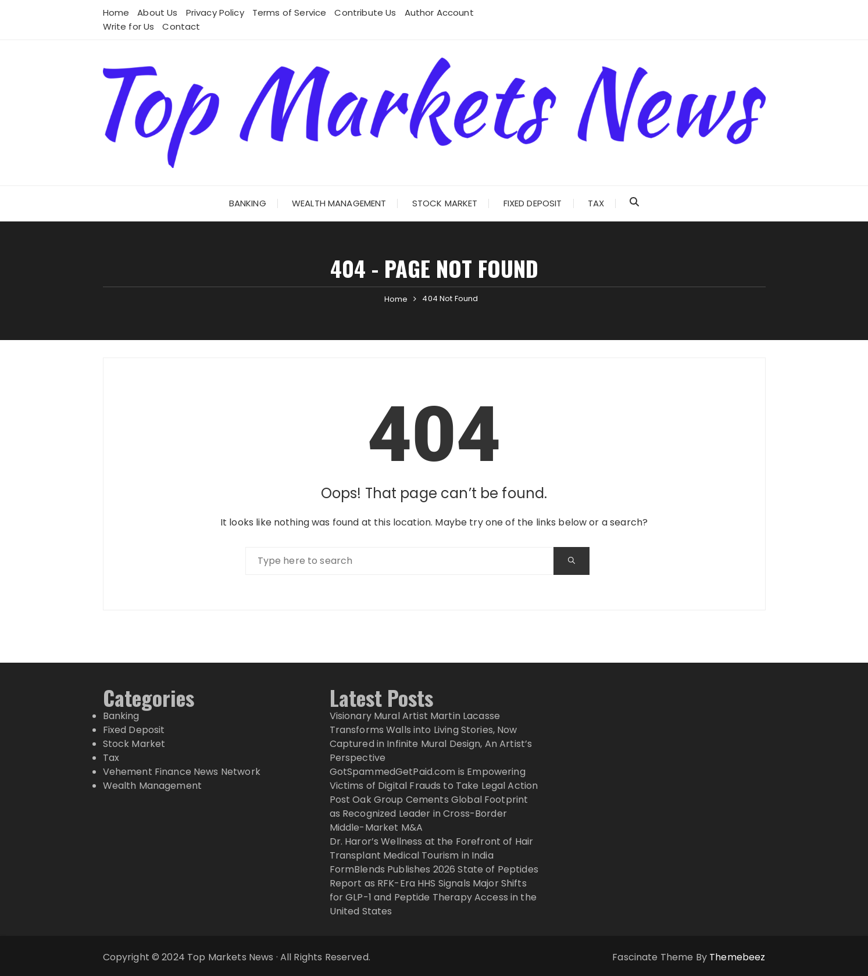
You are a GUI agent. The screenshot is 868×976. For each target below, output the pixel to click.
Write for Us (129, 26)
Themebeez (737, 957)
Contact (181, 26)
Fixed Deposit (532, 203)
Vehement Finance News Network (181, 771)
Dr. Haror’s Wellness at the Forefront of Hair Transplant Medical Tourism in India (432, 848)
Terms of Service (289, 12)
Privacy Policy (215, 12)
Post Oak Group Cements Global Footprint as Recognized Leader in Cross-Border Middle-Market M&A (429, 813)
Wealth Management (339, 203)
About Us (157, 12)
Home (116, 12)
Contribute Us (365, 12)
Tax (596, 203)
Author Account (439, 12)
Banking (247, 203)
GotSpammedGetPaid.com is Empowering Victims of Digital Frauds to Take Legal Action (434, 778)
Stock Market (445, 203)
